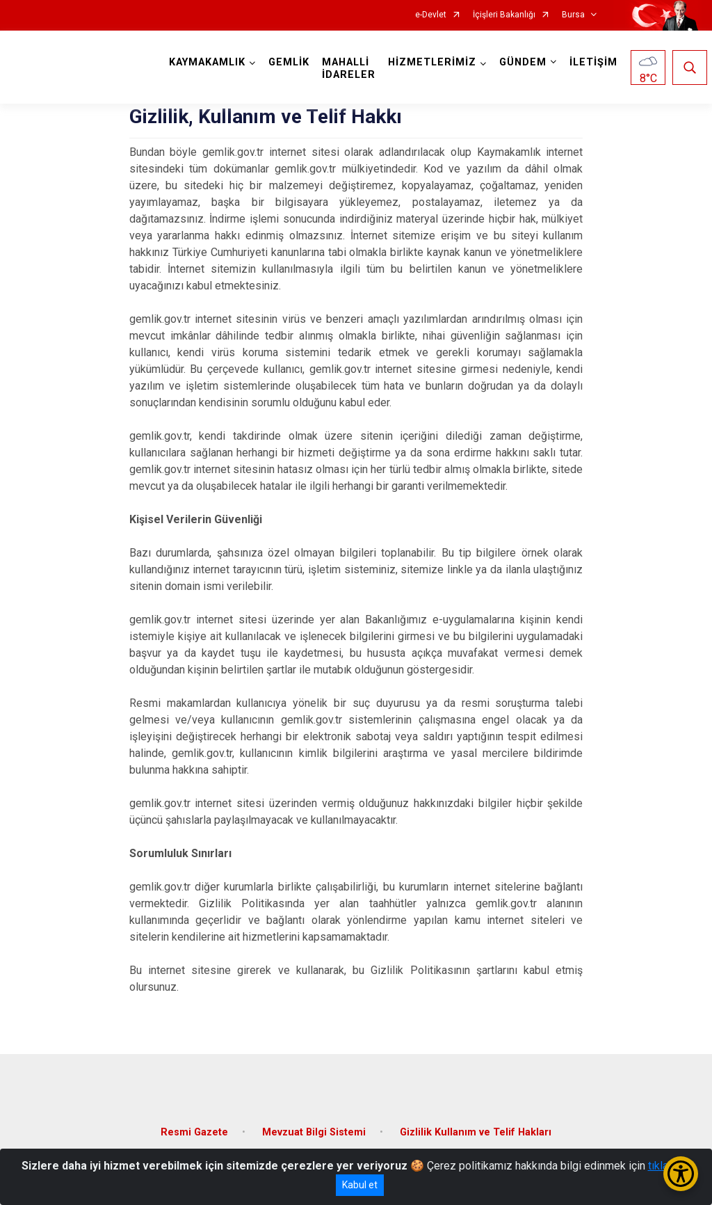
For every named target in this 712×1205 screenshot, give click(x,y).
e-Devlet (430, 14)
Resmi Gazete (194, 1132)
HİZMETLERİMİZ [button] (432, 62)
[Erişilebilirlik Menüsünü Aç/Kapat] (680, 1173)
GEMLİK (288, 62)
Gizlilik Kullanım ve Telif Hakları (475, 1132)
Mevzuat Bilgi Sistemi (314, 1132)
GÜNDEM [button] (523, 62)
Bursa (573, 14)
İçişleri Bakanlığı (504, 14)
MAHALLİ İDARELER (348, 68)
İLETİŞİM (593, 62)
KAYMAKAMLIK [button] (207, 62)
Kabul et (360, 1184)
